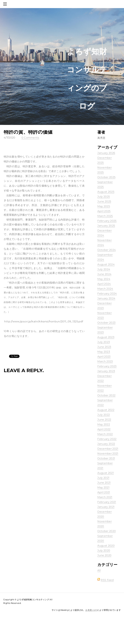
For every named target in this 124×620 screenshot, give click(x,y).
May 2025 (103, 206)
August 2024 (106, 264)
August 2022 (105, 409)
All (99, 570)
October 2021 (106, 458)
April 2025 (103, 211)
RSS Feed (107, 580)
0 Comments (30, 137)
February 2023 (106, 366)
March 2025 (105, 215)
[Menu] (5, 4)
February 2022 (106, 438)
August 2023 (105, 337)
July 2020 (103, 550)
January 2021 (105, 506)
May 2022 (103, 424)
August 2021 (105, 472)
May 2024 (103, 279)
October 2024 (106, 249)
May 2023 (103, 351)
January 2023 (106, 371)
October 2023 (106, 322)
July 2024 (103, 269)
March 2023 (105, 361)
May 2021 (103, 487)
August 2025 (105, 191)
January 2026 (106, 152)
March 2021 (104, 497)
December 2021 (107, 448)
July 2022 (103, 414)
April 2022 (103, 429)
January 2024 (106, 298)
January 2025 (106, 225)
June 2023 (104, 346)
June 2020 (104, 555)
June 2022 (104, 419)
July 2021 (103, 477)
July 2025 (103, 196)
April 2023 (103, 356)
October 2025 (106, 177)
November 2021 (107, 453)
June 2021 (104, 482)
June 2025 (104, 201)
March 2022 (105, 434)
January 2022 (106, 443)
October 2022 (106, 395)
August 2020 (106, 545)
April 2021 (103, 492)
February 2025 (106, 220)
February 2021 (106, 501)
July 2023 (103, 342)
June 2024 (104, 274)
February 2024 (107, 293)
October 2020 (106, 531)
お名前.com (91, 610)
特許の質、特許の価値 (28, 132)
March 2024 (105, 288)
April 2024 (104, 283)
